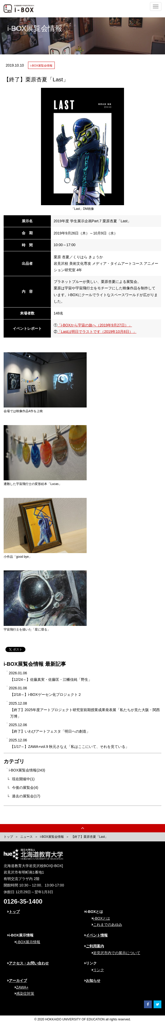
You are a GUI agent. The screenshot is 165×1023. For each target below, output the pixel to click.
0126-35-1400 (23, 901)
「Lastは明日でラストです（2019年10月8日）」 (96, 332)
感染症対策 (22, 993)
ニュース (26, 837)
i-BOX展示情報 (25, 942)
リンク (96, 970)
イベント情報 (96, 935)
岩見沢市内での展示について (114, 953)
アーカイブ (17, 980)
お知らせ (92, 980)
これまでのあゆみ (105, 924)
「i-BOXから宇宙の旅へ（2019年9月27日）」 (94, 325)
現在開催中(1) (23, 779)
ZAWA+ (20, 987)
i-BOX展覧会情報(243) (27, 770)
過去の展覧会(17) (26, 796)
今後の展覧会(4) (25, 787)
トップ (8, 837)
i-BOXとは (99, 918)
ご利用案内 (94, 946)
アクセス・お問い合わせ (28, 963)
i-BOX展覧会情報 (52, 837)
